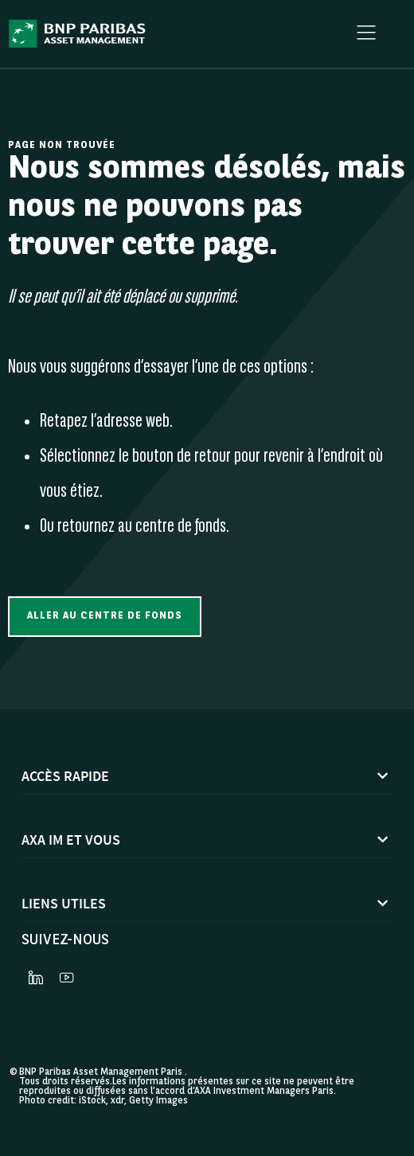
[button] (104, 616)
